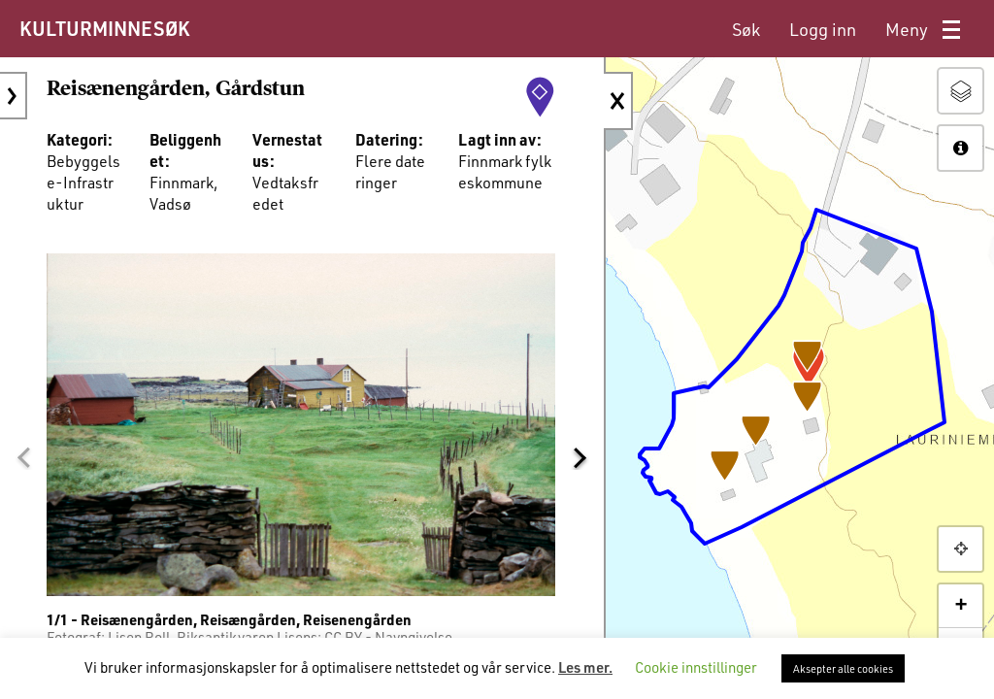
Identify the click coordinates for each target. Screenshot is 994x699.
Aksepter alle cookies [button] (843, 668)
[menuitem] (746, 30)
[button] (23, 452)
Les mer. (585, 667)
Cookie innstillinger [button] (696, 667)
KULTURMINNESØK (104, 28)
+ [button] (960, 605)
